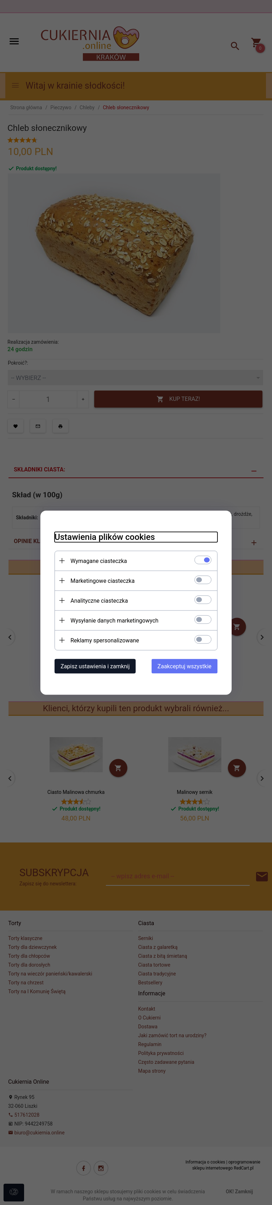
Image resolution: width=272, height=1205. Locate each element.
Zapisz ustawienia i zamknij (95, 666)
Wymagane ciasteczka (98, 560)
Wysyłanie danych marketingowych (114, 620)
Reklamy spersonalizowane (104, 640)
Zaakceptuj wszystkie (184, 666)
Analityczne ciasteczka (99, 600)
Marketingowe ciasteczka (102, 580)
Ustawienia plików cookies (105, 537)
